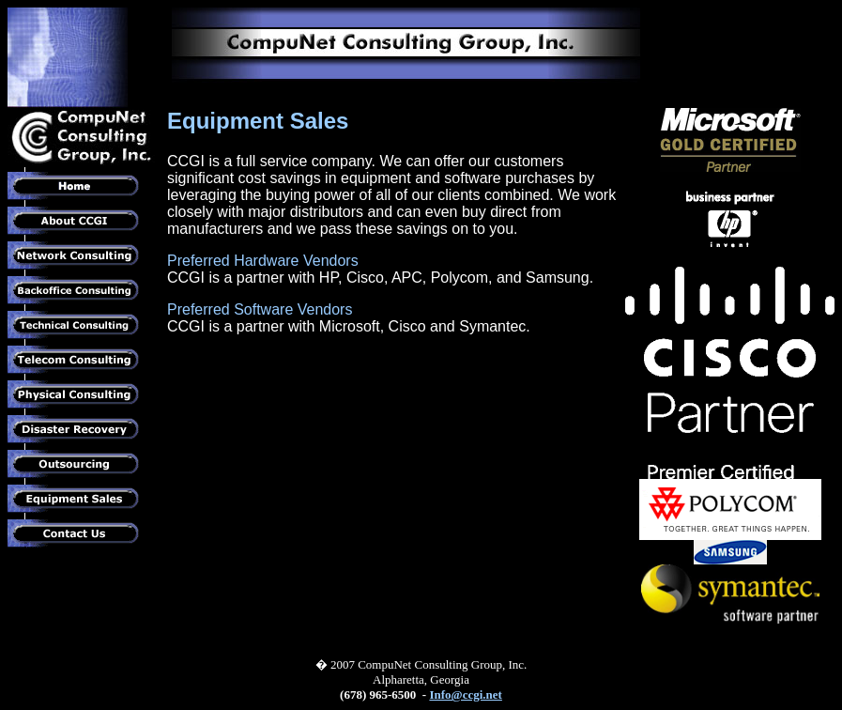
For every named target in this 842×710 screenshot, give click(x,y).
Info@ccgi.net (465, 694)
